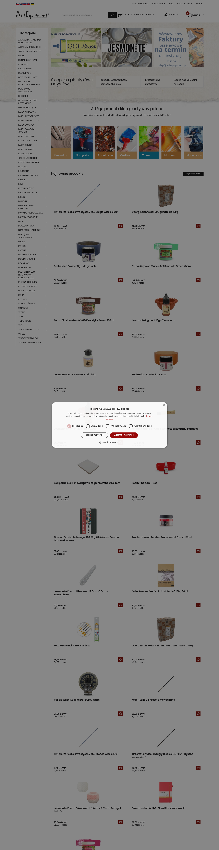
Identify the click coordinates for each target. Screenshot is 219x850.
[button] (109, 442)
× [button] (164, 405)
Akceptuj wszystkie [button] (124, 435)
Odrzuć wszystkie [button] (95, 435)
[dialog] (109, 425)
